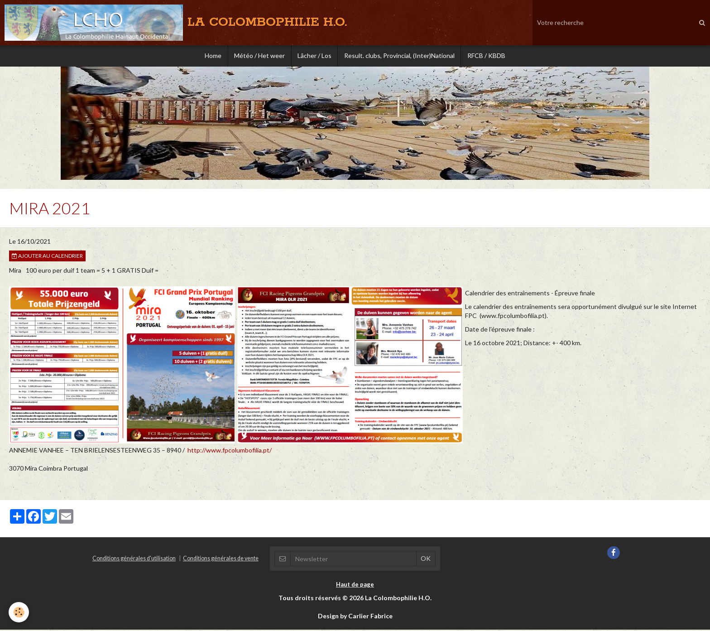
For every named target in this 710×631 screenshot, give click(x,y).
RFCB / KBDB (489, 56)
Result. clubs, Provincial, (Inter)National (400, 56)
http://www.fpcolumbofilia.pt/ (229, 451)
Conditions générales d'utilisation (134, 559)
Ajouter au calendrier (47, 257)
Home (210, 56)
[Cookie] (19, 612)
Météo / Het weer (258, 56)
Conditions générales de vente (221, 559)
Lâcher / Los (314, 56)
